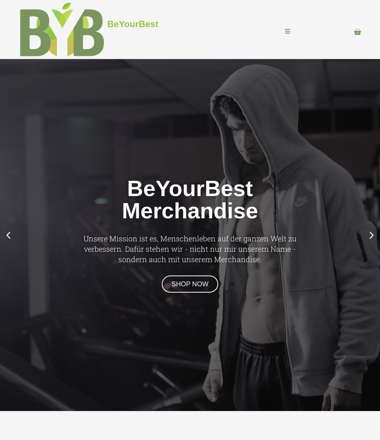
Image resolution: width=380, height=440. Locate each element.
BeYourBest (132, 24)
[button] (8, 234)
